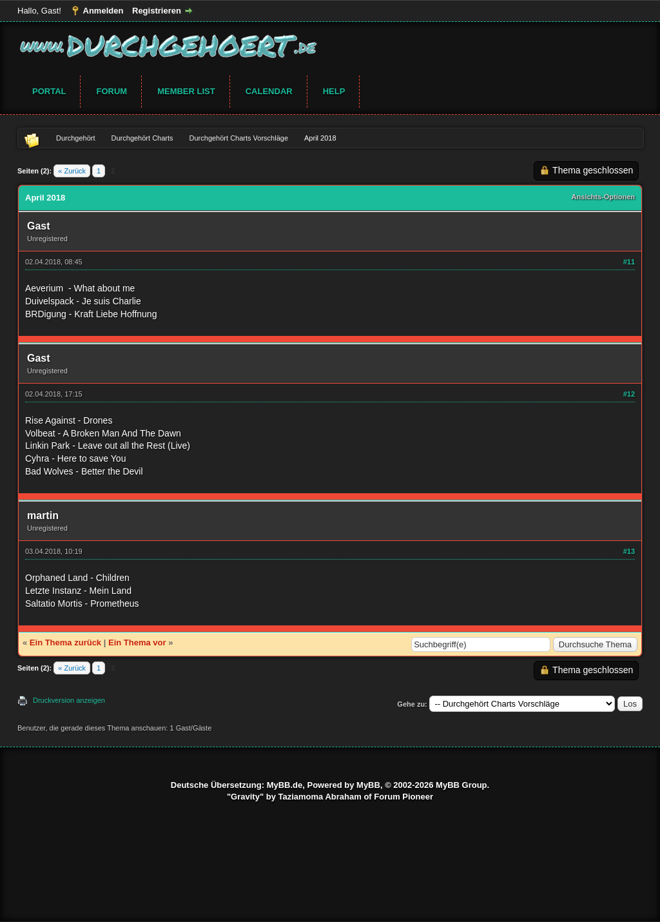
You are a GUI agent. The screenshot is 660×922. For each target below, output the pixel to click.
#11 (629, 262)
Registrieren (156, 10)
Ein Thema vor (137, 642)
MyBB (368, 785)
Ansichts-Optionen (603, 197)
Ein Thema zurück (65, 642)
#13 (629, 551)
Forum (111, 91)
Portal (49, 91)
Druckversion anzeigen (69, 700)
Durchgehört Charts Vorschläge (238, 138)
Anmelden (103, 10)
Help (334, 91)
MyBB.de (285, 785)
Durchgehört (75, 138)
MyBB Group (461, 785)
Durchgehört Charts (142, 138)
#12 (629, 394)
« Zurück (72, 171)
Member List (186, 91)
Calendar (269, 91)
